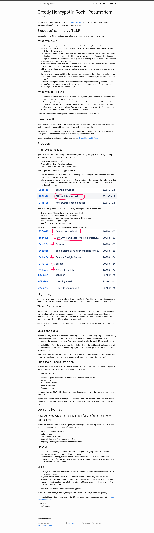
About (95, 3)
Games (102, 3)
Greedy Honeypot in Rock (88, 138)
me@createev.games (44, 525)
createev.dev (112, 3)
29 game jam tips (75, 23)
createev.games (46, 3)
